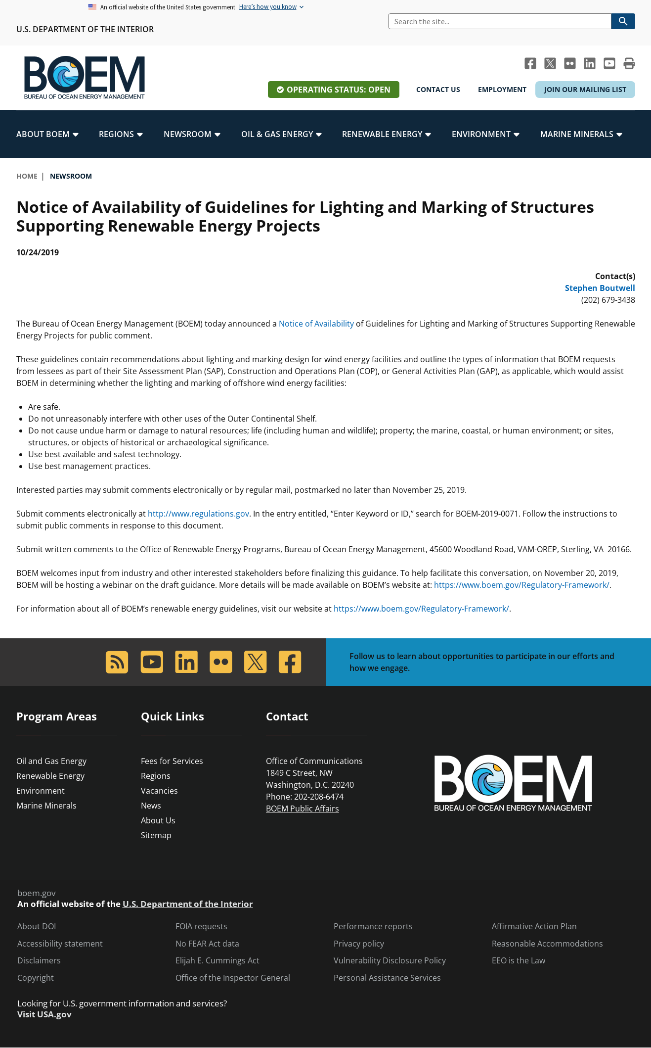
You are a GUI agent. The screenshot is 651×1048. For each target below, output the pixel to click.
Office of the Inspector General (232, 978)
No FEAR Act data (207, 944)
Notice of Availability (316, 323)
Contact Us (438, 89)
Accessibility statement (60, 944)
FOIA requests (201, 926)
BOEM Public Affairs (302, 808)
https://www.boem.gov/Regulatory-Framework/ (521, 584)
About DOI (36, 926)
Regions (156, 775)
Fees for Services (172, 761)
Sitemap (156, 835)
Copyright (35, 978)
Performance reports (373, 926)
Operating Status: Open (339, 89)
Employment (502, 89)
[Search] (499, 21)
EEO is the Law (518, 960)
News (151, 805)
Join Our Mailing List (585, 89)
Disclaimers (39, 960)
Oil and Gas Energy (51, 761)
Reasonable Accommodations (547, 944)
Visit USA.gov (44, 1014)
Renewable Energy (50, 775)
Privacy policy (359, 944)
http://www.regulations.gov (198, 513)
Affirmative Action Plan (534, 926)
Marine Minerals (46, 805)
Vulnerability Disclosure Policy (390, 960)
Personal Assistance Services (387, 978)
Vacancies (159, 790)
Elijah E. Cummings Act (217, 960)
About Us (158, 820)
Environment (40, 790)
